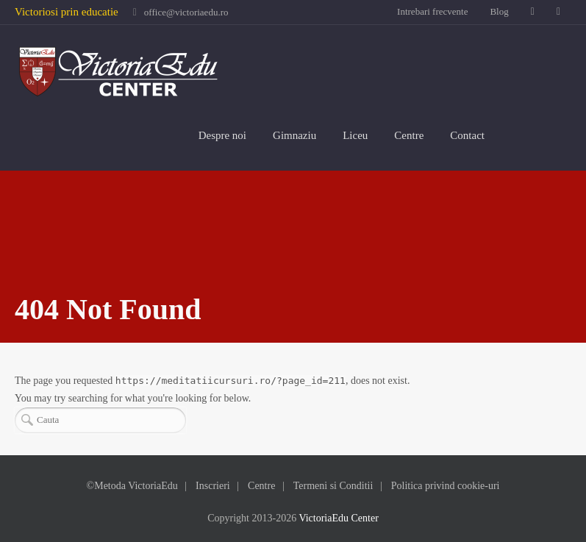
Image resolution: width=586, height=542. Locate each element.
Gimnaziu (294, 135)
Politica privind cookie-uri (445, 485)
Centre (409, 135)
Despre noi (222, 135)
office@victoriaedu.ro (186, 12)
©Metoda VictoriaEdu (132, 485)
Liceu (355, 135)
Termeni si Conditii (333, 485)
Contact (467, 135)
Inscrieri (213, 485)
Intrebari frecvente (432, 11)
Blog (499, 11)
